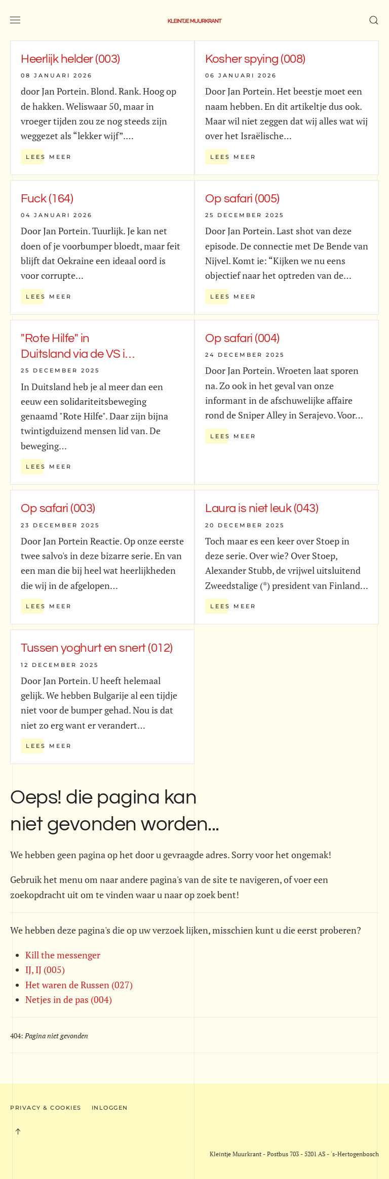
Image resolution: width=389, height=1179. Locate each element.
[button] (15, 20)
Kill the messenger (62, 955)
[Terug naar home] (194, 20)
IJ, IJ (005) (45, 969)
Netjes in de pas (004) (68, 999)
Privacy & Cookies (46, 1107)
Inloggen (110, 1107)
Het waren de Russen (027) (79, 985)
